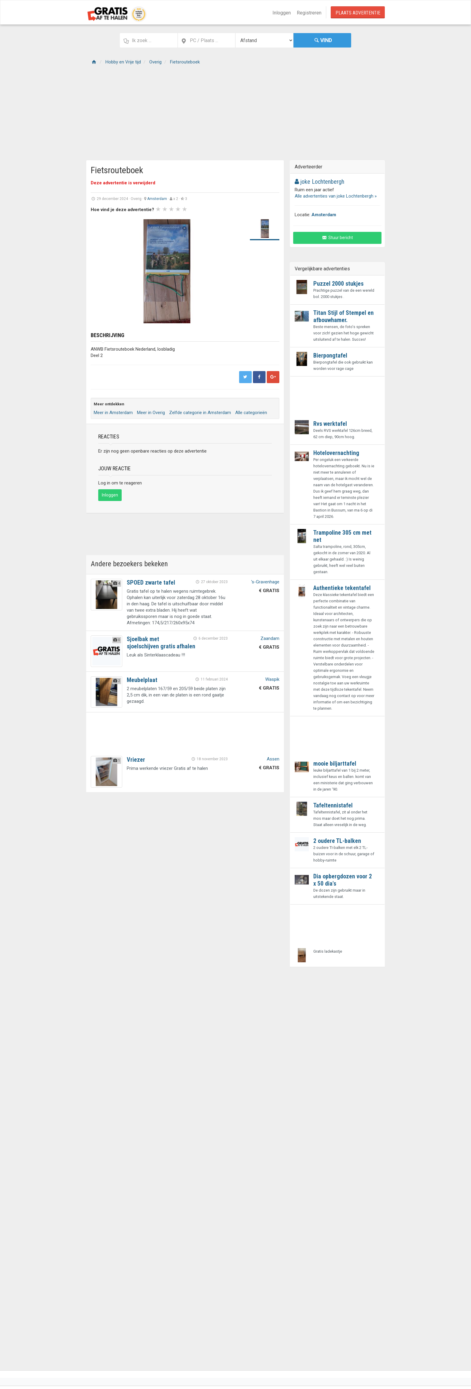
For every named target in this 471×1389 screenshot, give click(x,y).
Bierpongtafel (330, 355)
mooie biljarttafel (334, 763)
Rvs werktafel (330, 423)
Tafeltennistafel (333, 805)
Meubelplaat (142, 680)
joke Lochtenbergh (319, 181)
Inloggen (281, 13)
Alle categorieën (251, 412)
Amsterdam (157, 199)
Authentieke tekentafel (342, 588)
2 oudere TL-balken (337, 840)
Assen (273, 759)
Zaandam (269, 638)
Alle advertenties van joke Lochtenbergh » (336, 196)
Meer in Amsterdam (113, 412)
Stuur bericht (337, 237)
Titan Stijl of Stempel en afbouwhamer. (343, 316)
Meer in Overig (151, 412)
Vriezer (136, 759)
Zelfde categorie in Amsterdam (200, 412)
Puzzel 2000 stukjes (338, 283)
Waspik (272, 679)
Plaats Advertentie (358, 13)
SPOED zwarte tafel (151, 582)
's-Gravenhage (265, 582)
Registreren (309, 13)
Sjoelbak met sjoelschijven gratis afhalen (161, 642)
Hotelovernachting (336, 452)
